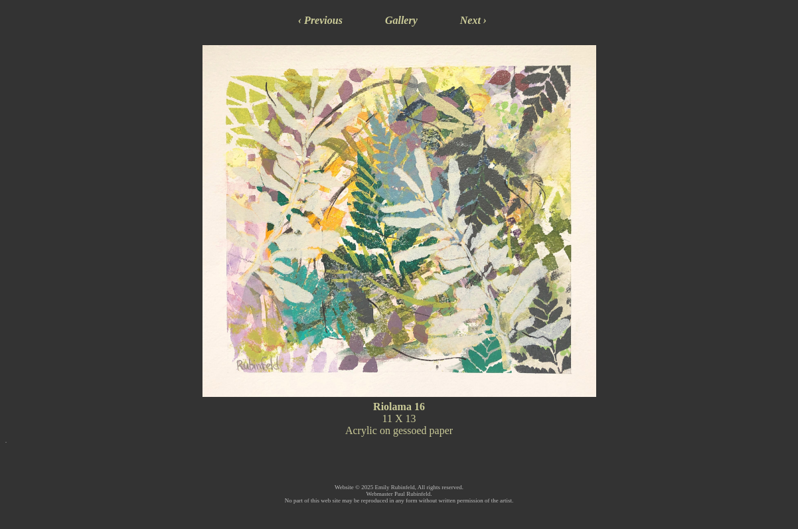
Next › (473, 20)
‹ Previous (320, 20)
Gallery (401, 20)
